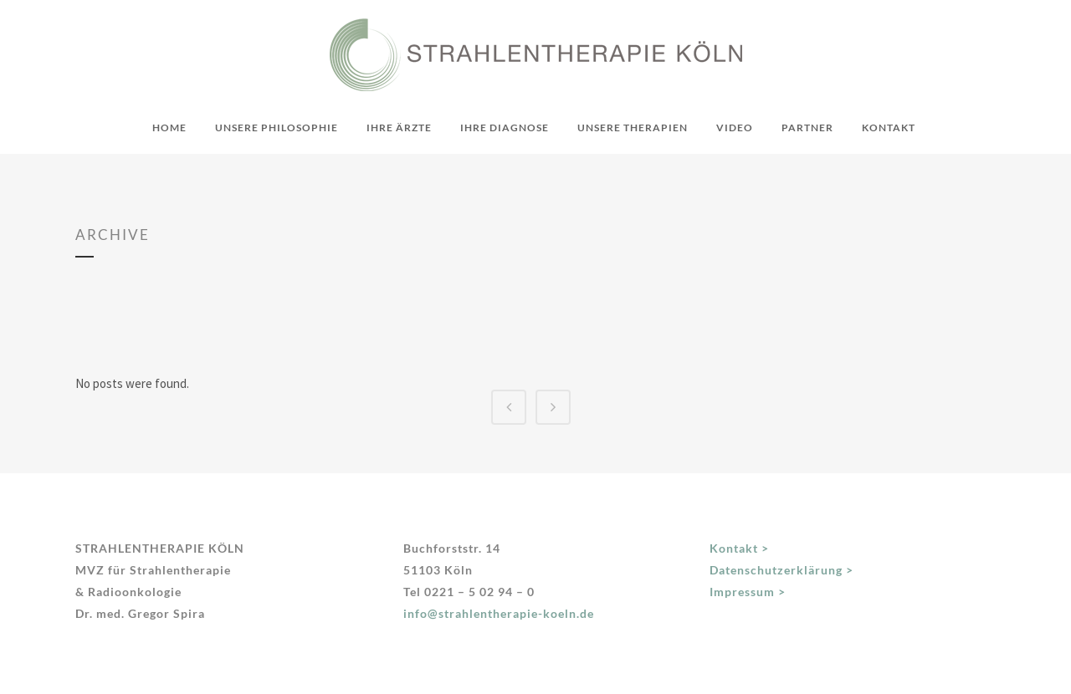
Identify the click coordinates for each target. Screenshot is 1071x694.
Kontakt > (739, 548)
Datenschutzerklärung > (781, 570)
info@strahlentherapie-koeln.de (498, 613)
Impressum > (748, 591)
